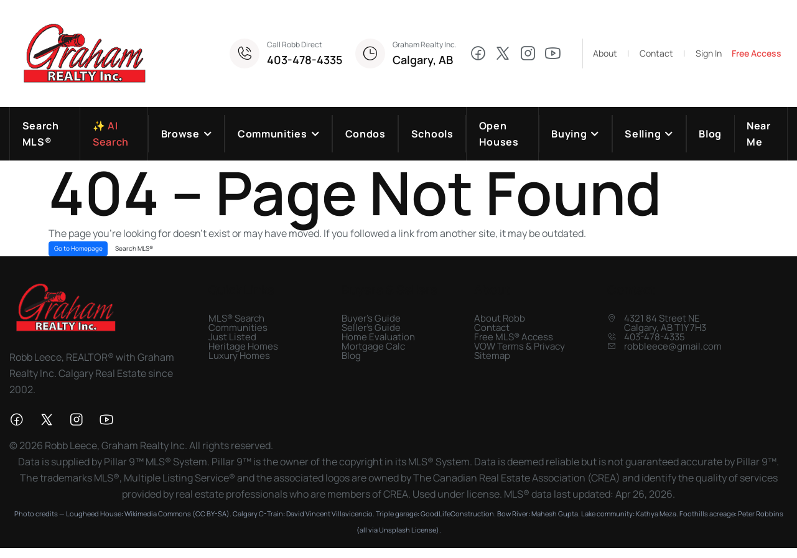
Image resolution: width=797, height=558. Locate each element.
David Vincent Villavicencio (329, 514)
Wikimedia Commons (157, 514)
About (605, 53)
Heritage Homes (243, 346)
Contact (656, 53)
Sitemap (492, 356)
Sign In (709, 53)
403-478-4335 (305, 59)
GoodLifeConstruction (457, 514)
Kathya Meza (656, 514)
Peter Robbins (760, 514)
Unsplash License (407, 530)
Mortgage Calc (373, 346)
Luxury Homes (239, 356)
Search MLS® (134, 248)
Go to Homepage (78, 248)
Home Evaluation (378, 337)
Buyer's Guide (371, 318)
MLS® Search (236, 318)
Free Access (756, 53)
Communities (238, 328)
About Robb (499, 318)
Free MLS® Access (513, 337)
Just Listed (232, 337)
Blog (351, 356)
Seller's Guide (371, 328)
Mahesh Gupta (554, 514)
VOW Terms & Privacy (519, 346)
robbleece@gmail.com (673, 346)
